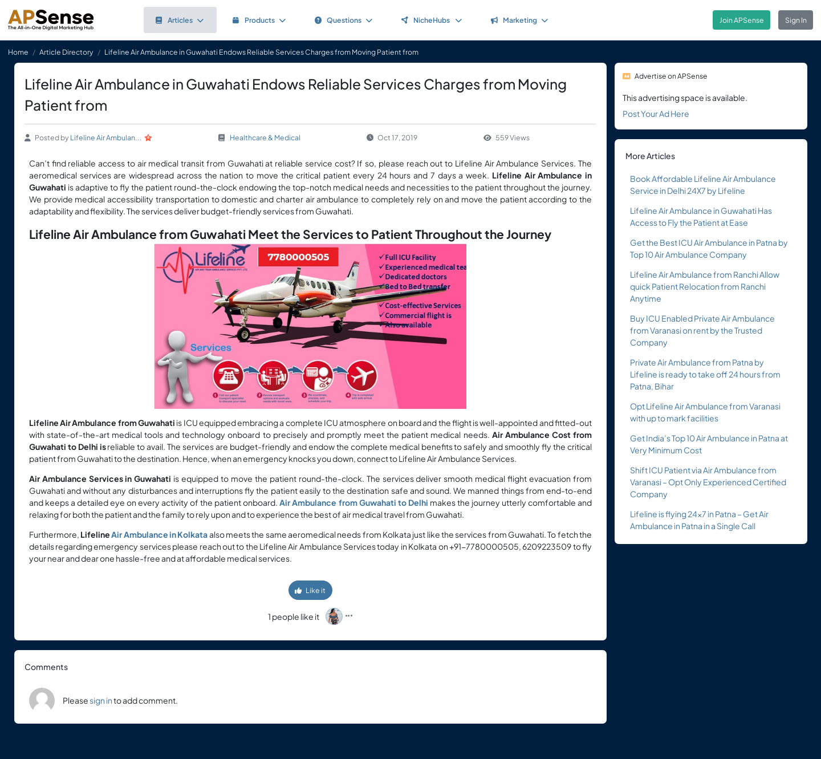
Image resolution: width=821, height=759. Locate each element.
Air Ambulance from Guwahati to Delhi (353, 502)
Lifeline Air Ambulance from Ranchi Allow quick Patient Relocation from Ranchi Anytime (704, 286)
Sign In (796, 20)
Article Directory (66, 51)
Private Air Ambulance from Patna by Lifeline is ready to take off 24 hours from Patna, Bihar (705, 374)
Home (18, 51)
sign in (101, 700)
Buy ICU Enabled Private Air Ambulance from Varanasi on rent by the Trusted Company (702, 330)
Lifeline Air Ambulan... (106, 137)
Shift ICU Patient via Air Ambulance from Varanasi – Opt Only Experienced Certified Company (708, 482)
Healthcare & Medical (265, 137)
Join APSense (742, 20)
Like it (310, 590)
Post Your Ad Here (656, 113)
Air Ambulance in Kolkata (159, 534)
